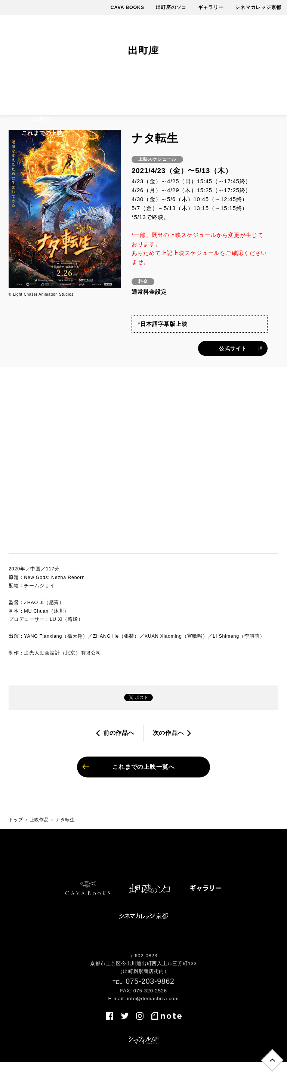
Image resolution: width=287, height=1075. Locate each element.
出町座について (217, 92)
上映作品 (26, 92)
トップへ (271, 1059)
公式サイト (233, 360)
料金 (112, 92)
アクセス (261, 92)
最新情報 (174, 92)
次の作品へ (168, 745)
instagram (237, 47)
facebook (209, 47)
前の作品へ (119, 745)
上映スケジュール (72, 92)
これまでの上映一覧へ (143, 779)
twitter (223, 47)
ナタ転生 (65, 832)
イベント (140, 92)
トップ (16, 832)
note (262, 47)
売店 (143, 115)
